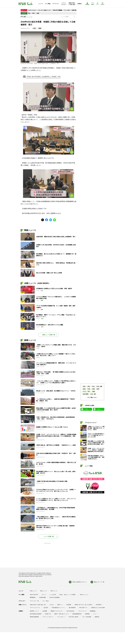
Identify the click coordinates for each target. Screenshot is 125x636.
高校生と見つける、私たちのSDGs (83, 604)
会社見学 (46, 607)
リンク (95, 613)
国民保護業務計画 (76, 613)
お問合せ (102, 3)
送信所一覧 (48, 613)
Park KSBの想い (71, 611)
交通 (94, 389)
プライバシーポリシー (48, 616)
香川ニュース (54, 590)
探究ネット (60, 604)
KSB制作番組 (42, 597)
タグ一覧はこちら (91, 397)
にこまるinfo (53, 594)
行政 (89, 389)
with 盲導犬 (98, 604)
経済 (98, 389)
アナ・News (45, 601)
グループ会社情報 (86, 616)
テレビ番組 (47, 3)
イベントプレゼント (64, 3)
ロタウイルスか (32, 10)
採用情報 (87, 3)
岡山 (29, 13)
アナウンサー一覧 (34, 601)
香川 (33, 13)
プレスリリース (82, 611)
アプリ (97, 3)
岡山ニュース (43, 590)
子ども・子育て (87, 391)
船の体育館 (86, 394)
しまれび (51, 604)
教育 (94, 391)
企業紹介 (79, 3)
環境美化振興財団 (34, 616)
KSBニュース (33, 590)
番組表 (92, 3)
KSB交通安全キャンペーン (58, 607)
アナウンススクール (35, 607)
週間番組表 (32, 597)
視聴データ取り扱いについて (61, 613)
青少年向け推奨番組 (55, 597)
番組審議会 (93, 611)
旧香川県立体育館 (76, 10)
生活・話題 (99, 386)
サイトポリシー (61, 616)
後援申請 (97, 616)
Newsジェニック (84, 594)
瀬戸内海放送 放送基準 (35, 613)
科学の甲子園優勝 (57, 10)
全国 (38, 13)
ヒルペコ (44, 594)
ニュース (40, 3)
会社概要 (44, 611)
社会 (94, 386)
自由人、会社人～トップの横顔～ (68, 594)
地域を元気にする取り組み (72, 3)
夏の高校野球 (72, 607)
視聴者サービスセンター (57, 611)
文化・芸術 (93, 394)
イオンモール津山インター (44, 10)
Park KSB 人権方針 (73, 616)
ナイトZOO (67, 10)
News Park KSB (34, 594)
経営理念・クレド (34, 611)
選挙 (40, 28)
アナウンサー (55, 3)
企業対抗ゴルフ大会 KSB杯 (98, 607)
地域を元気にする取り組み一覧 (38, 604)
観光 (84, 389)
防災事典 (69, 604)
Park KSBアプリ (83, 607)
